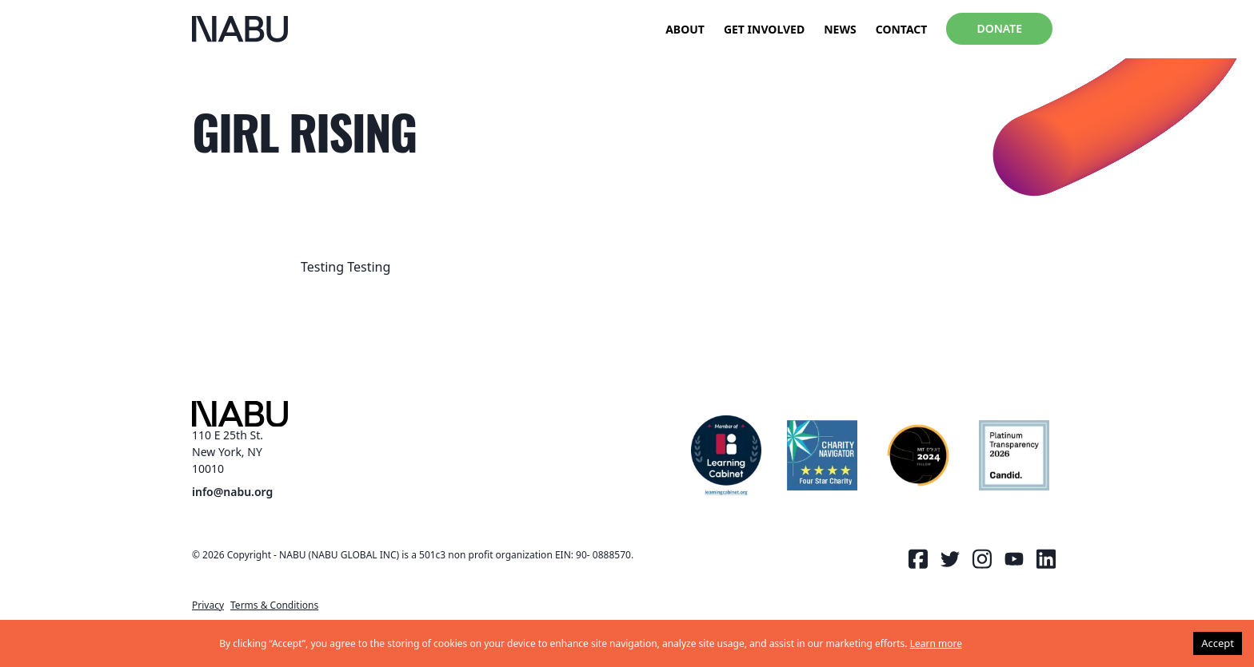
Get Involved (764, 29)
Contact (902, 29)
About (685, 29)
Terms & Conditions (274, 605)
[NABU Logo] (240, 29)
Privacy (208, 605)
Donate (999, 28)
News (840, 29)
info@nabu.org (232, 492)
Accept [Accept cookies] (1217, 643)
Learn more (936, 643)
